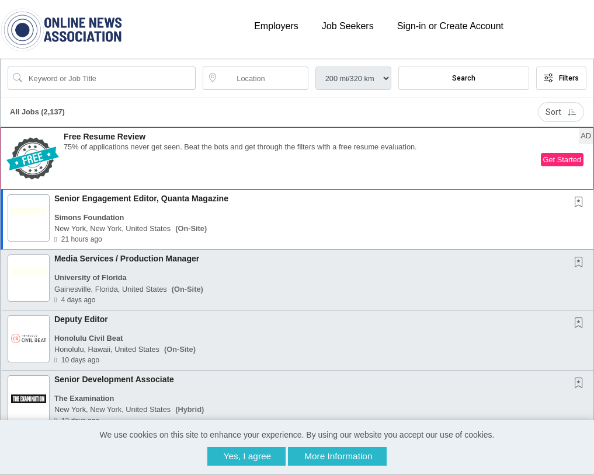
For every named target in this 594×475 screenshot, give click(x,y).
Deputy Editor (81, 319)
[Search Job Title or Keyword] (110, 78)
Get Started (562, 159)
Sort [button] (561, 112)
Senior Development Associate (114, 379)
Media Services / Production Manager (126, 258)
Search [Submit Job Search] (463, 78)
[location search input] (263, 78)
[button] (297, 158)
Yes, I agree (248, 456)
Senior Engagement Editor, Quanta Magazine (141, 198)
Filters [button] (561, 78)
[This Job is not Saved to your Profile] (581, 203)
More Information (338, 456)
